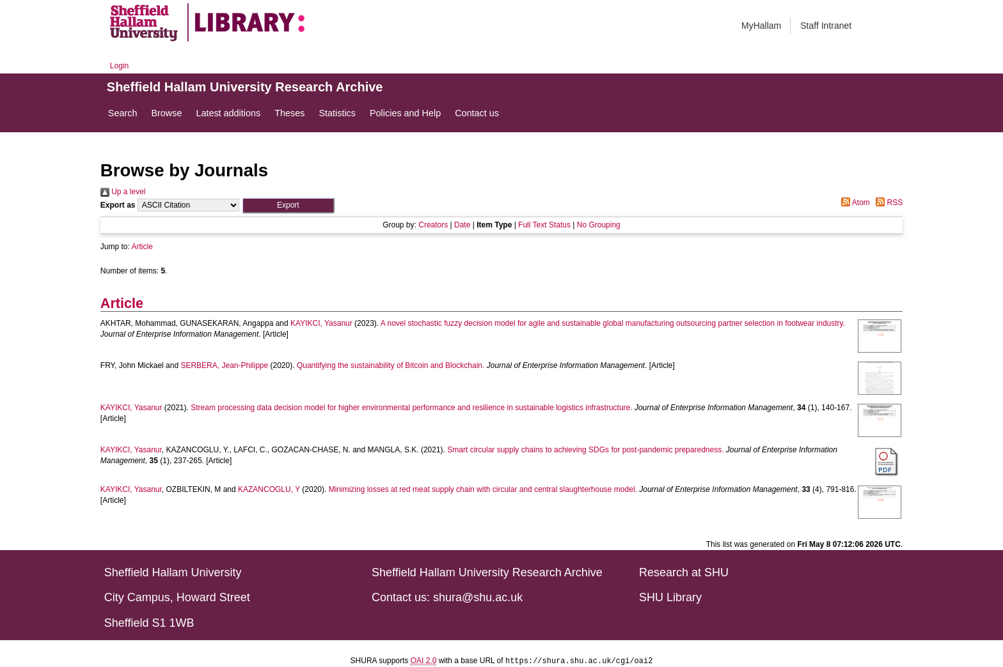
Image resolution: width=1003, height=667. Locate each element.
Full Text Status (544, 224)
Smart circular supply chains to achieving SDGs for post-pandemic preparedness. (585, 449)
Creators (433, 224)
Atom (853, 202)
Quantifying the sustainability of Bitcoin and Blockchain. (391, 365)
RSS (887, 202)
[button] (288, 205)
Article (142, 246)
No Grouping (598, 224)
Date (462, 224)
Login (119, 65)
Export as (118, 205)
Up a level (123, 191)
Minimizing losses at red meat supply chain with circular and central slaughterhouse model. (483, 489)
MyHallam (761, 25)
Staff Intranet (825, 25)
